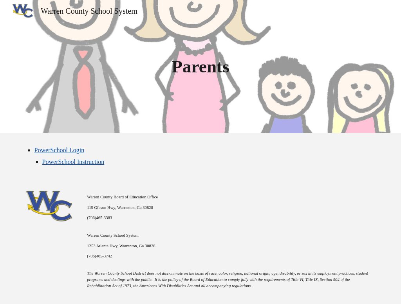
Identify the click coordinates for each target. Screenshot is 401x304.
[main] (200, 66)
